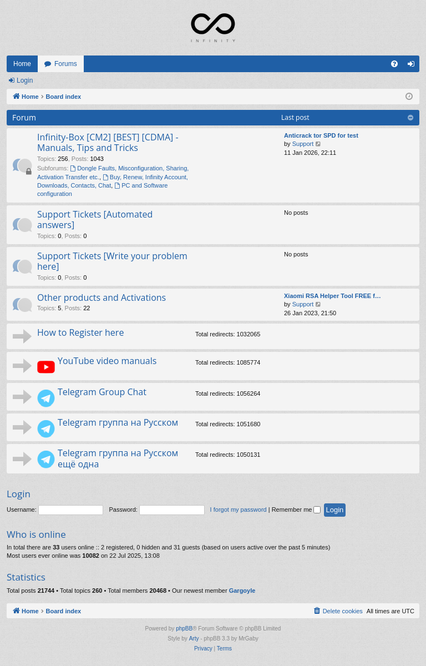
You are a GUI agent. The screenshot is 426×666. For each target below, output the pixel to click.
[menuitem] (394, 64)
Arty (194, 638)
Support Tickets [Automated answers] (95, 219)
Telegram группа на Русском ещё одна (118, 458)
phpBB (184, 628)
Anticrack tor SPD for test (321, 135)
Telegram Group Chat (102, 392)
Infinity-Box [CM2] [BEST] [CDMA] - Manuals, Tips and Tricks (108, 142)
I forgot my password (238, 509)
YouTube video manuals (107, 361)
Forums (65, 64)
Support (303, 143)
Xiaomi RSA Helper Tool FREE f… (332, 295)
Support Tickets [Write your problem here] (112, 261)
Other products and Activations (101, 297)
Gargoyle (242, 590)
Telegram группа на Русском (118, 422)
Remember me (296, 509)
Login (25, 80)
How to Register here (80, 332)
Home (22, 64)
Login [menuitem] (413, 66)
